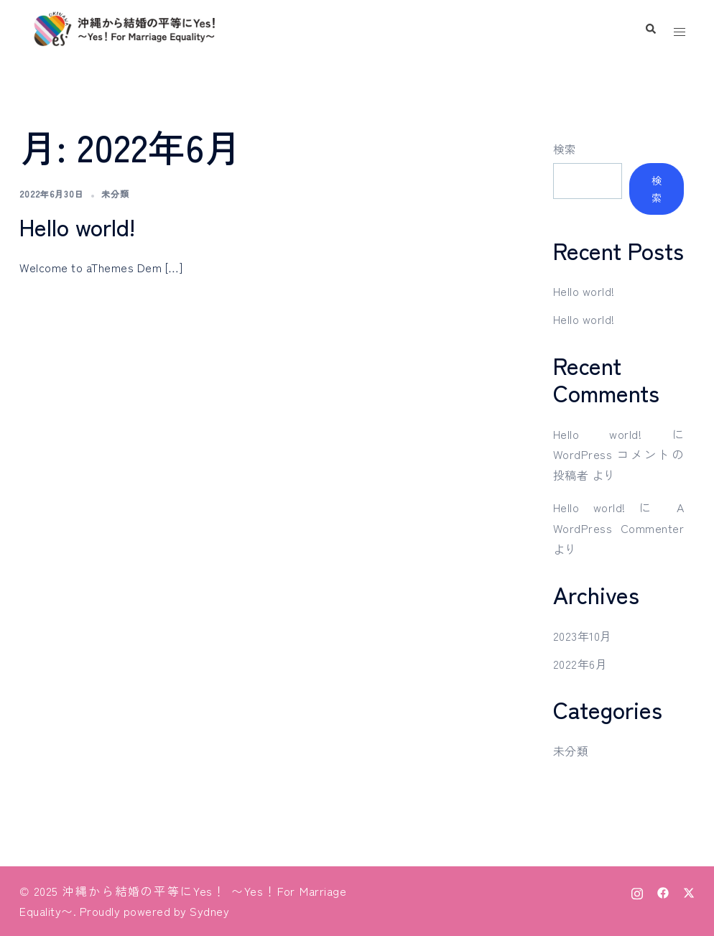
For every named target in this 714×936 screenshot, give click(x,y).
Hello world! (77, 226)
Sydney (209, 910)
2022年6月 (580, 663)
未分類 (115, 193)
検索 (565, 148)
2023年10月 (582, 635)
